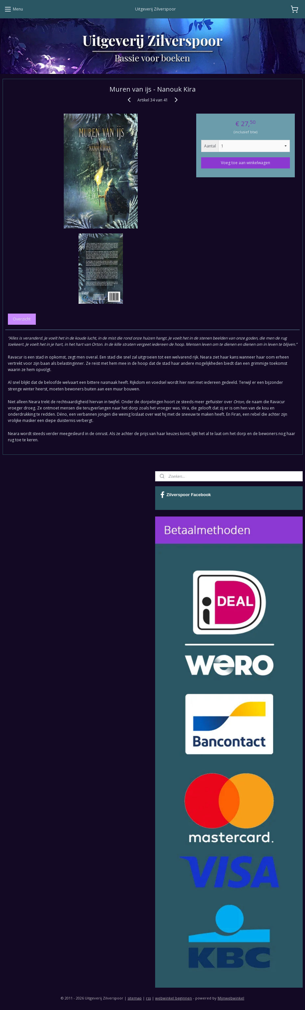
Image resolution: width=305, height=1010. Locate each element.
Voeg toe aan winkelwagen (245, 162)
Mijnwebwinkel (231, 998)
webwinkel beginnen (173, 998)
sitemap (135, 998)
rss (148, 998)
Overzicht (22, 318)
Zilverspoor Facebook (185, 495)
